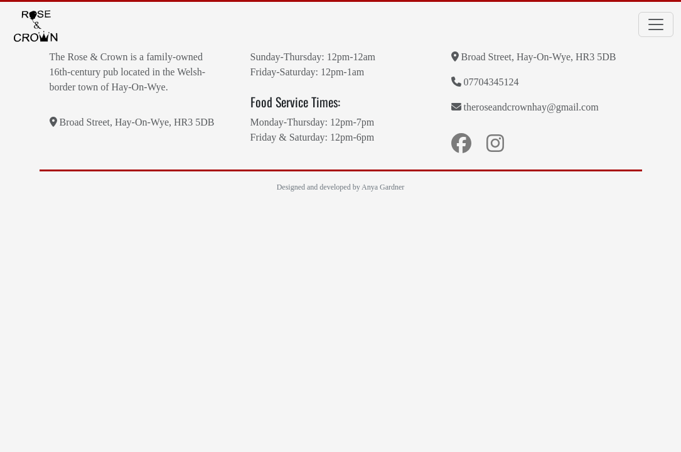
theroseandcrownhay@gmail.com (525, 107)
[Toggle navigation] (655, 24)
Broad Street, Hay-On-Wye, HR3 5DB (132, 122)
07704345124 (485, 82)
